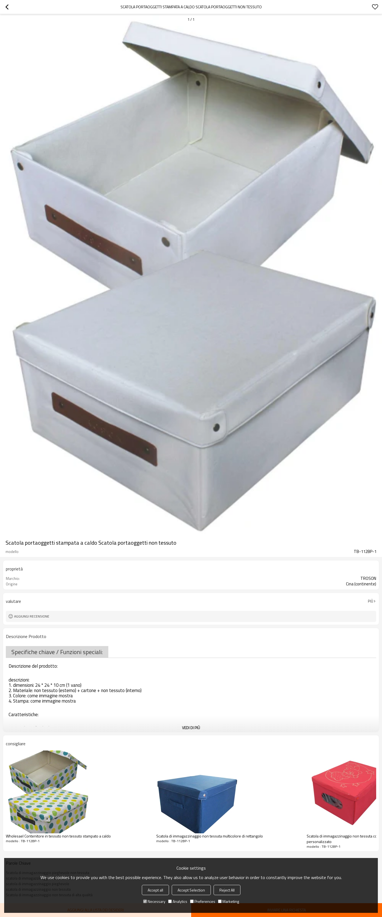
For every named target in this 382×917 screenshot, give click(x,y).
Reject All (227, 890)
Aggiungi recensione (31, 616)
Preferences (202, 901)
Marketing (228, 901)
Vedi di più (191, 728)
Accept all (155, 890)
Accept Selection (191, 890)
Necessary (154, 901)
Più (370, 601)
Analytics (177, 901)
